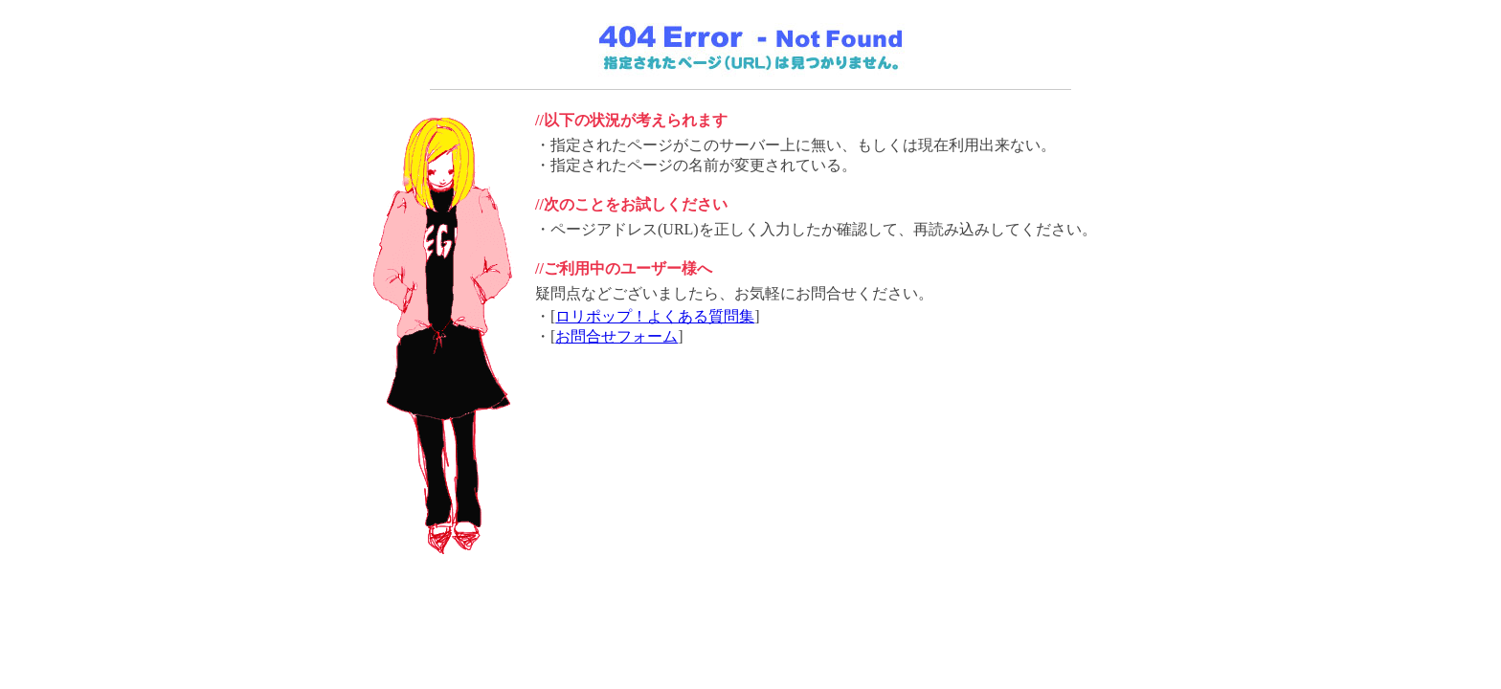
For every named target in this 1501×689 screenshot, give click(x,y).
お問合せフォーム (616, 336)
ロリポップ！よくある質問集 (654, 316)
